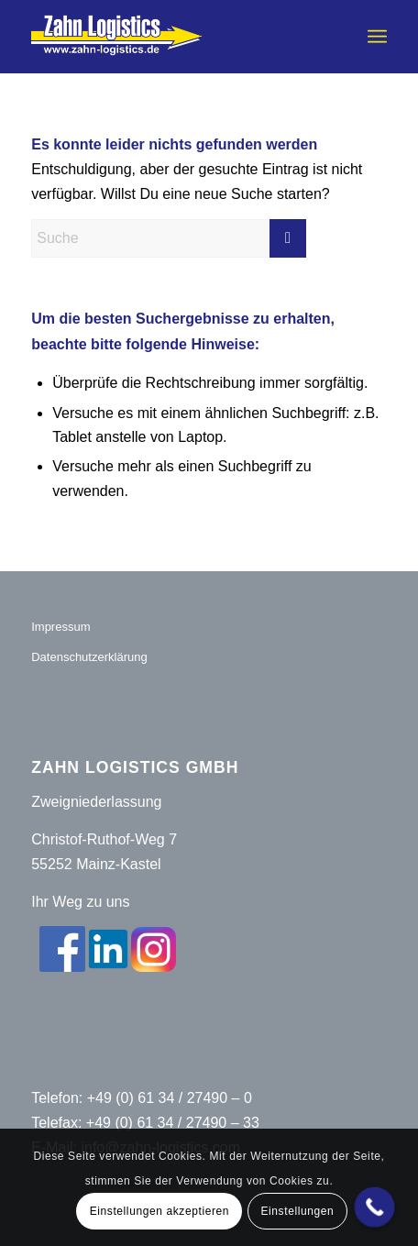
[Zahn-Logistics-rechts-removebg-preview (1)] (173, 36)
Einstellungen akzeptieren (159, 1211)
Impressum (60, 627)
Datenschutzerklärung (89, 657)
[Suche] (168, 238)
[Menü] (377, 37)
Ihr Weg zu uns (80, 902)
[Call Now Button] (375, 1207)
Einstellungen (297, 1211)
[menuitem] (377, 37)
